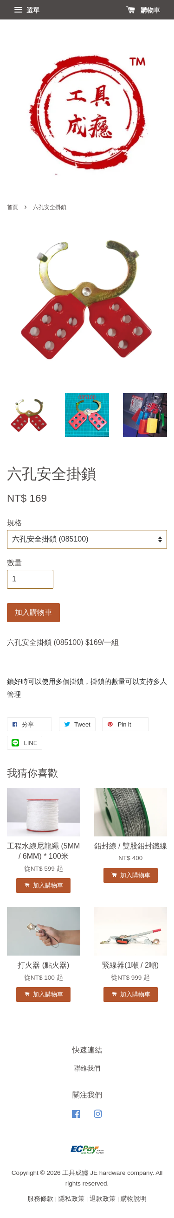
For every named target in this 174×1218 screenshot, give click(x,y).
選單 (26, 10)
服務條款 (40, 1198)
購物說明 (134, 1198)
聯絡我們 (87, 1068)
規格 (14, 523)
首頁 (12, 207)
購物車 (143, 10)
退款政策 (103, 1198)
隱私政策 (71, 1198)
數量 (14, 563)
